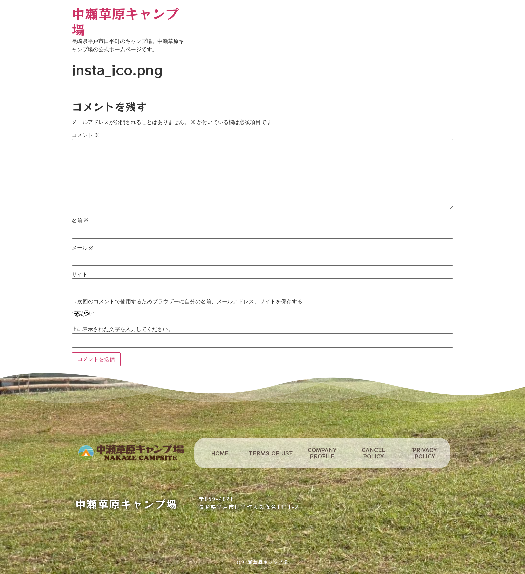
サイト (80, 274)
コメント (85, 135)
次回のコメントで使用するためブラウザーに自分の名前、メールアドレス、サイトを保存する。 (192, 301)
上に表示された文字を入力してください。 (122, 329)
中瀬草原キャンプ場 (125, 21)
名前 (80, 220)
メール (82, 248)
